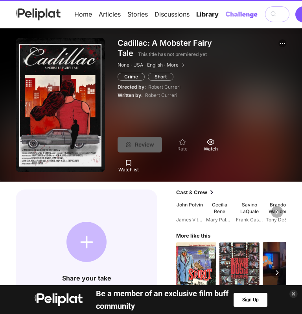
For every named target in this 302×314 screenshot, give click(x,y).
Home (83, 14)
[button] (282, 43)
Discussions (172, 14)
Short (161, 77)
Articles (110, 14)
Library (207, 14)
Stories (137, 14)
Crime (131, 77)
